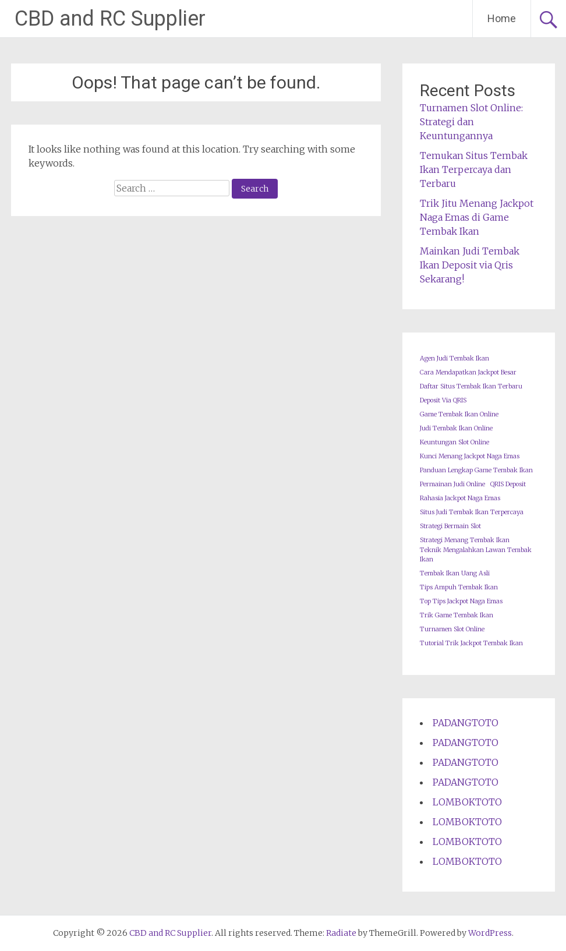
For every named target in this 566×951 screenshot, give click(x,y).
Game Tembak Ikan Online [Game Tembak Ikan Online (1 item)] (459, 414)
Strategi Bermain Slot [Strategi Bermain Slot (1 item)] (450, 526)
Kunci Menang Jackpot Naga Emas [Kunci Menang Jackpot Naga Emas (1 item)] (469, 456)
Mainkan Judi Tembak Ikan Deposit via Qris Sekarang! (469, 265)
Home (501, 18)
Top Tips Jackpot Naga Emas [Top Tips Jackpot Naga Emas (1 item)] (461, 601)
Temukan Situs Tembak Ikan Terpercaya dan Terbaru (474, 169)
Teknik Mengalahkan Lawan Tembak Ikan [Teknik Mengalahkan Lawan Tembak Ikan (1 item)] (476, 554)
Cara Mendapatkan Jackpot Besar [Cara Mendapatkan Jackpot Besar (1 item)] (468, 372)
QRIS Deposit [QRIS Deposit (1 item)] (508, 484)
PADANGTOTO (465, 723)
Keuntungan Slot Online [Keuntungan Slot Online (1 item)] (454, 442)
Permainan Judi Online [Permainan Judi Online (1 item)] (452, 484)
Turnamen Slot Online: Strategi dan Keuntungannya (471, 122)
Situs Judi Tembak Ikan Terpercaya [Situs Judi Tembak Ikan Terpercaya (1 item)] (471, 512)
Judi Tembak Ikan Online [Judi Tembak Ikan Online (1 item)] (456, 428)
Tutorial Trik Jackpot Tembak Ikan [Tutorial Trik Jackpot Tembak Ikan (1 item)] (471, 643)
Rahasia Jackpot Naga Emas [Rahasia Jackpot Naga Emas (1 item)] (460, 498)
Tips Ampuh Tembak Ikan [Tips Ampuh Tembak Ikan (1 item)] (459, 587)
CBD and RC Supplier (110, 18)
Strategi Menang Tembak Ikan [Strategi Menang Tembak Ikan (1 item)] (465, 540)
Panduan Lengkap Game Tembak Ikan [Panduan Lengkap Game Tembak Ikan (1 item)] (476, 470)
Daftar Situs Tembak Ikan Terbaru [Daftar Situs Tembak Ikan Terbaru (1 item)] (471, 386)
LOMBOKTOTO (467, 802)
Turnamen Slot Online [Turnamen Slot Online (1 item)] (452, 629)
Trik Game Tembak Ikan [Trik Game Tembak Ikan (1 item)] (456, 615)
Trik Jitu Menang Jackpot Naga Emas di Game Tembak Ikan (476, 217)
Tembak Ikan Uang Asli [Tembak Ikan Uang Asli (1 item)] (455, 573)
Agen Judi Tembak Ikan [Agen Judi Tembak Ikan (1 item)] (454, 358)
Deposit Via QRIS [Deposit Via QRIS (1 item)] (443, 400)
